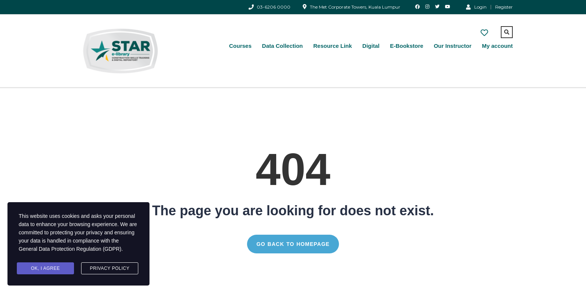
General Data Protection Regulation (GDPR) (70, 249)
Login (476, 6)
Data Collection (282, 46)
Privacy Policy (110, 268)
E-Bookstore (406, 46)
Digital (371, 46)
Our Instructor (453, 46)
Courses (240, 46)
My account (497, 46)
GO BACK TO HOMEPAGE (293, 244)
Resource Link (332, 46)
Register (504, 7)
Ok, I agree (45, 268)
